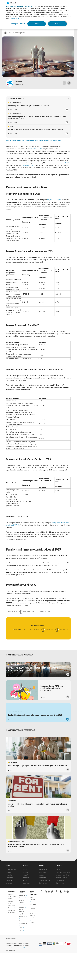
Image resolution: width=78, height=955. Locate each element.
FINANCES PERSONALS (36, 630)
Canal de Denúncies (10, 950)
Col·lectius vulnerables (63, 872)
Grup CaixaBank (33, 899)
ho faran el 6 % (28, 165)
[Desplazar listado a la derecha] (67, 629)
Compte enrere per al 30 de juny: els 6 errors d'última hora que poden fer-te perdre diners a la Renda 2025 (37, 117)
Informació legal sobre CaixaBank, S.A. (14, 943)
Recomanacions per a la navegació (21, 945)
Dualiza (33, 922)
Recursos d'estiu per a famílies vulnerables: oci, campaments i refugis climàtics (35, 129)
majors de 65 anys (54, 200)
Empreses (22, 898)
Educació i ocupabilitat (63, 875)
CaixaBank (18, 82)
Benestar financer (61, 878)
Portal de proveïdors (33, 918)
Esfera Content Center (11, 901)
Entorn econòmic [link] (11, 870)
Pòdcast (25, 880)
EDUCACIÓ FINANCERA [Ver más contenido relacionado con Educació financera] (29, 612)
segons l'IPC (64, 163)
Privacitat (9, 948)
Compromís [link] (9, 880)
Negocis (22, 900)
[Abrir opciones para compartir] (64, 83)
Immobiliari (42, 872)
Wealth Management (23, 916)
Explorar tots (26, 883)
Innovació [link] (9, 883)
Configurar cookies (18, 24)
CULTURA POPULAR (51, 630)
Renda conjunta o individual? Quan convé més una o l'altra (28, 106)
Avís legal (18, 941)
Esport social (60, 880)
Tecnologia (42, 878)
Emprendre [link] (9, 878)
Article (25, 870)
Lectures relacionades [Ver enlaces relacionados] (38, 98)
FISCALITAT (63, 630)
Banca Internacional (23, 923)
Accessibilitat (9, 945)
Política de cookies (17, 18)
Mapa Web (26, 943)
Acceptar (57, 24)
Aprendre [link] (9, 875)
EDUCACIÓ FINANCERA (20, 630)
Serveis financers (44, 880)
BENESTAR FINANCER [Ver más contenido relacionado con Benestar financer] (44, 612)
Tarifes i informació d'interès (22, 905)
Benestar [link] (9, 872)
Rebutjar (37, 24)
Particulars (23, 895)
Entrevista (26, 878)
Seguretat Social (35, 149)
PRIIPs (21, 930)
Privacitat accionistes (19, 948)
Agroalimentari (43, 870)
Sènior (58, 870)
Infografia (26, 875)
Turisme (41, 875)
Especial (25, 872)
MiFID (21, 928)
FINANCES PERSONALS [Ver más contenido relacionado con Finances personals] (14, 612)
